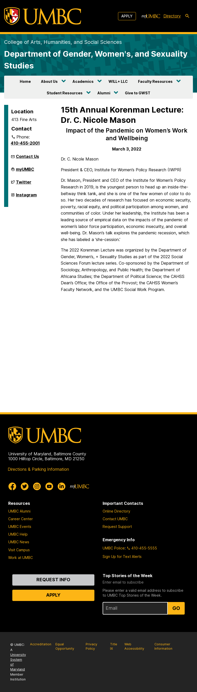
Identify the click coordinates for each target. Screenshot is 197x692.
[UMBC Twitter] (24, 486)
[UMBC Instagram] (37, 486)
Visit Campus (19, 550)
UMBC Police (114, 548)
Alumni (103, 93)
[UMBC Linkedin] (61, 486)
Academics (83, 81)
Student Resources (65, 93)
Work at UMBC (20, 557)
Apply (127, 16)
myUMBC (25, 171)
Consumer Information (163, 646)
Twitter (23, 184)
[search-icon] (187, 16)
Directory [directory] (172, 15)
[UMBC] (42, 16)
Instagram (26, 197)
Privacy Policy (91, 646)
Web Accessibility (134, 646)
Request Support (117, 526)
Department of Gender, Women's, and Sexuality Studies (96, 59)
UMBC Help (18, 534)
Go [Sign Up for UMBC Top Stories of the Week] (176, 608)
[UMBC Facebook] (12, 486)
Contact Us (27, 156)
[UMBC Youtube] (49, 486)
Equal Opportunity (64, 646)
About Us (49, 81)
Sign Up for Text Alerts (122, 556)
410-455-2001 (25, 143)
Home (25, 81)
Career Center (20, 519)
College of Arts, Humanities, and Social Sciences (63, 42)
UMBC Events (19, 526)
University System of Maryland (18, 662)
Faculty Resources (155, 81)
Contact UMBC (115, 519)
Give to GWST (137, 93)
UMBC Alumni (19, 511)
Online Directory (116, 511)
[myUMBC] (151, 16)
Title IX (113, 646)
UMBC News (18, 542)
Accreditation (40, 644)
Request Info (53, 579)
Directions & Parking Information (38, 469)
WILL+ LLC (118, 81)
